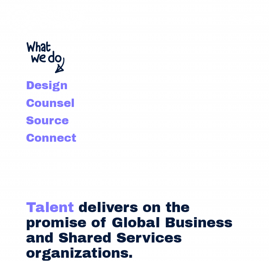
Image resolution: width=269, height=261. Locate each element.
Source (47, 121)
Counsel (50, 103)
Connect (51, 138)
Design (47, 85)
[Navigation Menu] (258, 18)
